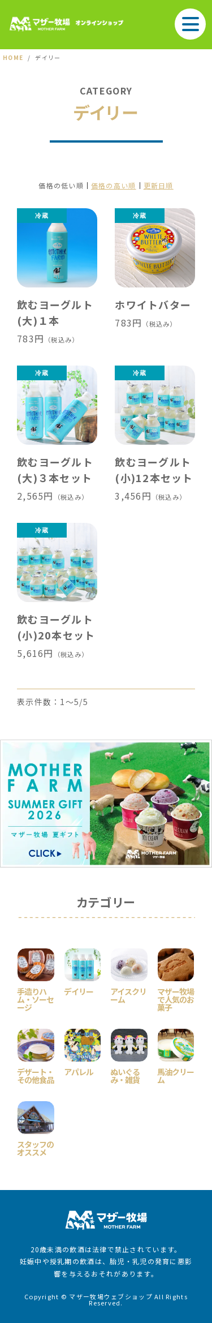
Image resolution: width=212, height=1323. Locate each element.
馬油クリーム (175, 1075)
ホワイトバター (153, 304)
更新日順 (159, 185)
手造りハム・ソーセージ (35, 998)
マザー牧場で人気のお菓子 (175, 998)
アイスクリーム (128, 994)
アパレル (78, 1071)
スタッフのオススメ (35, 1147)
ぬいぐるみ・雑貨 (125, 1075)
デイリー (78, 990)
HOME (13, 57)
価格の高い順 (113, 185)
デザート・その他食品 (35, 1075)
